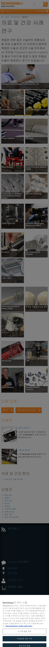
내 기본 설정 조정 (24, 634)
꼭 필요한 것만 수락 (24, 641)
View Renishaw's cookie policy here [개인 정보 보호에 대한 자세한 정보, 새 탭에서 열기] (18, 628)
